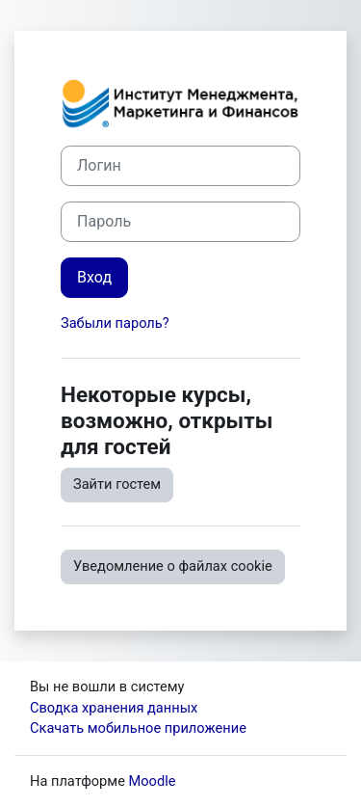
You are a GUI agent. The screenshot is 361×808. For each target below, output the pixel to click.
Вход (94, 277)
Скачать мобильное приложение (138, 728)
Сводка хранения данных (113, 707)
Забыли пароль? (115, 323)
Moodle (152, 781)
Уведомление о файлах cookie (172, 566)
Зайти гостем (117, 484)
